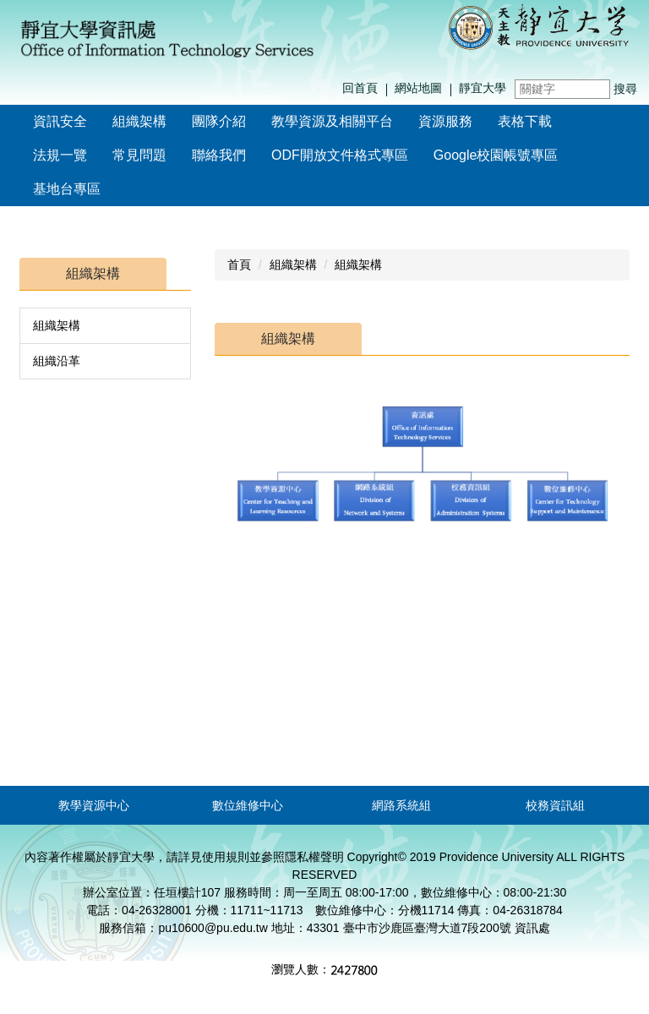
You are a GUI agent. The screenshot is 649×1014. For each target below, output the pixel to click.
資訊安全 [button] (60, 121)
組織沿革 (56, 361)
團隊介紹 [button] (219, 121)
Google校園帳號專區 (496, 155)
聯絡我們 (219, 155)
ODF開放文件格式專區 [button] (339, 155)
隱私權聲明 (314, 857)
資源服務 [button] (445, 121)
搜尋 (625, 88)
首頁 (239, 264)
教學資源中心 (93, 805)
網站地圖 (418, 88)
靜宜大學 (482, 88)
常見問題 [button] (139, 155)
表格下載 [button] (525, 121)
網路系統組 (401, 805)
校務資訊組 (555, 805)
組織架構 (56, 325)
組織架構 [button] (139, 121)
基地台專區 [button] (67, 189)
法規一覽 (60, 155)
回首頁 (360, 88)
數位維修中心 (247, 805)
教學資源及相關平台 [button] (332, 121)
